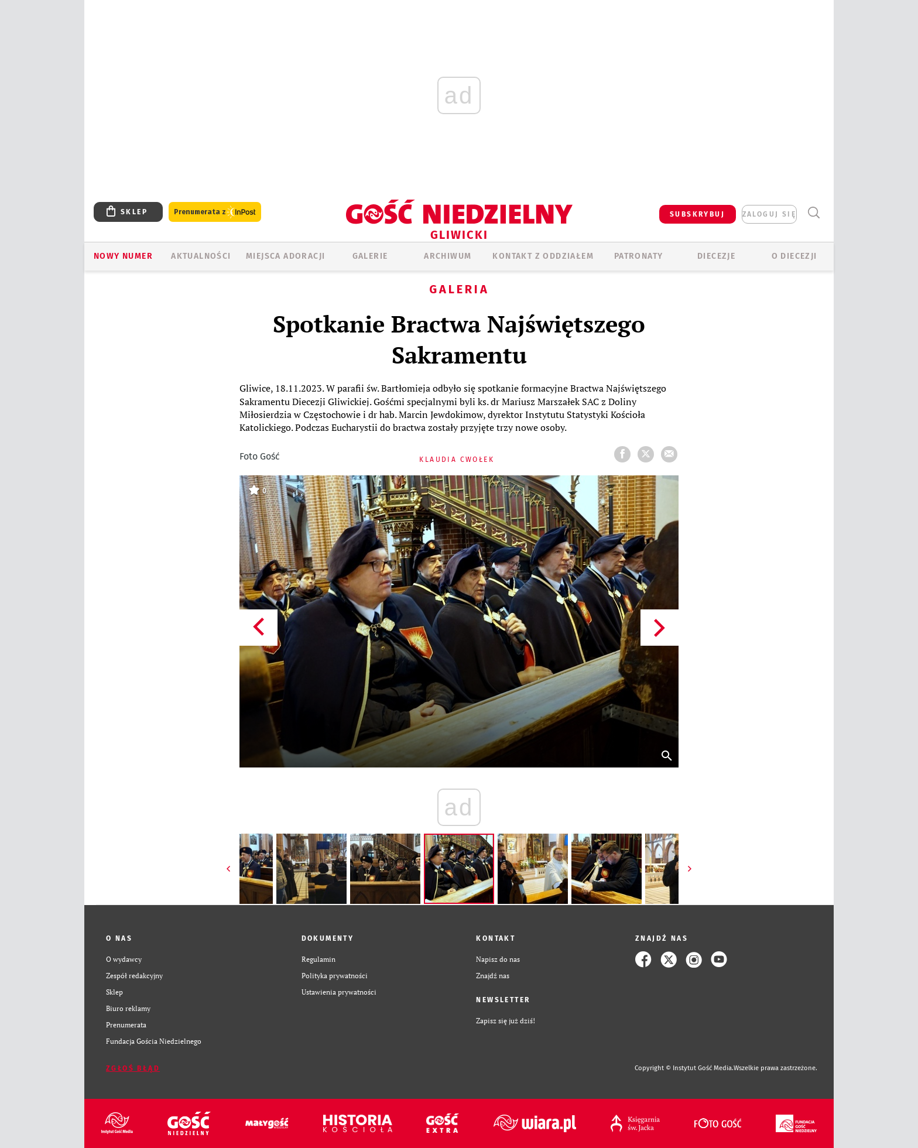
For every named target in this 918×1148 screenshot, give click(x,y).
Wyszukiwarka (813, 213)
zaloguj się (769, 214)
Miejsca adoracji (285, 256)
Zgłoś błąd (133, 1068)
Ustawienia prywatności (339, 992)
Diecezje (716, 256)
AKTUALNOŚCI (201, 256)
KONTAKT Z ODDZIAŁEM (543, 256)
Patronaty (638, 256)
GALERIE (370, 256)
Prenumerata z (215, 212)
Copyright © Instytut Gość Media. (684, 1068)
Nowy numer (123, 256)
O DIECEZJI (794, 256)
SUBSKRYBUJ (697, 214)
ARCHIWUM (447, 256)
